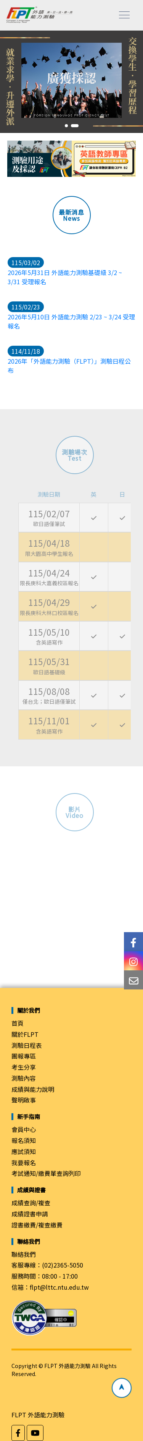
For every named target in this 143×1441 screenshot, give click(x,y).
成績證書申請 (29, 1213)
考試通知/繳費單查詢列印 (46, 1173)
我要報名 (23, 1162)
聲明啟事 (23, 1099)
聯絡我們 (23, 1254)
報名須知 (23, 1140)
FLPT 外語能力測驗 (37, 1414)
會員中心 (23, 1129)
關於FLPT (25, 1034)
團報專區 (23, 1056)
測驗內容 (23, 1078)
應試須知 (23, 1151)
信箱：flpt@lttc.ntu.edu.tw (50, 1287)
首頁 (17, 1023)
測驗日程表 (26, 1045)
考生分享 (23, 1067)
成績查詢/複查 (30, 1202)
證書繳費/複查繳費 (37, 1224)
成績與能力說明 (32, 1089)
